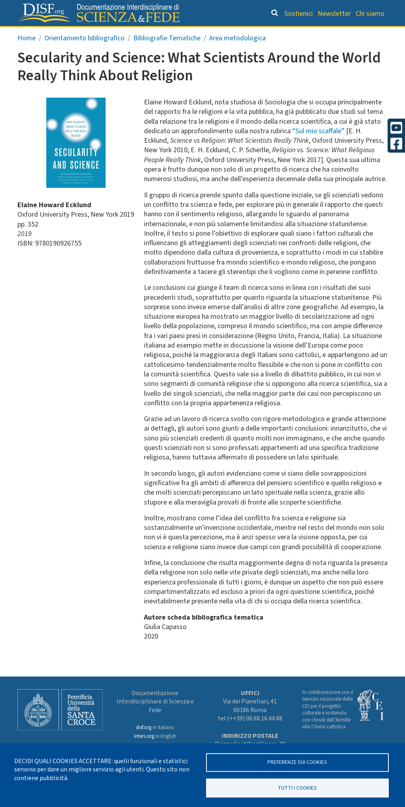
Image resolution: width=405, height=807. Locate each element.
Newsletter (334, 14)
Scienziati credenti (288, 34)
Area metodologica (237, 54)
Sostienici (298, 14)
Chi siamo (370, 14)
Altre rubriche (352, 34)
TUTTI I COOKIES (297, 787)
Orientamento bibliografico (151, 34)
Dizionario (230, 34)
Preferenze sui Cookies (297, 761)
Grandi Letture (62, 34)
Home (26, 54)
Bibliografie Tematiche (167, 54)
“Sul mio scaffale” (318, 147)
